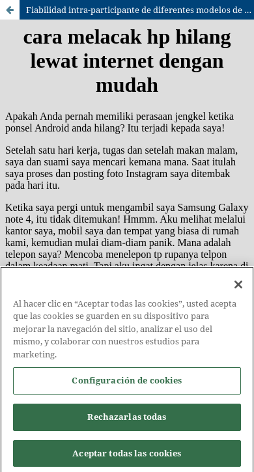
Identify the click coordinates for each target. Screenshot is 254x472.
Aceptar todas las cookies (126, 456)
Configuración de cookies (127, 383)
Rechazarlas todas (126, 419)
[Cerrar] (238, 287)
